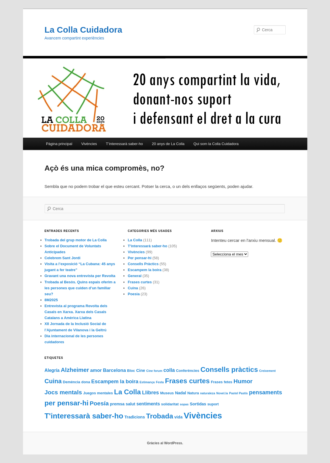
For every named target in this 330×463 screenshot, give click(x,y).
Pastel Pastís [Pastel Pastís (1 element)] (238, 393)
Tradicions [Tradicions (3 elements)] (134, 417)
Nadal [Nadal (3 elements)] (180, 393)
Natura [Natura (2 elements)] (193, 393)
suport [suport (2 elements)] (213, 404)
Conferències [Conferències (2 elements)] (187, 370)
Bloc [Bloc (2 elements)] (131, 370)
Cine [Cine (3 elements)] (140, 370)
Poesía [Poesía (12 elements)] (99, 403)
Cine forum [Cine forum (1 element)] (154, 370)
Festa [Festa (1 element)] (160, 382)
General (134, 276)
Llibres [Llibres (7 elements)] (150, 392)
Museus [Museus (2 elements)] (167, 393)
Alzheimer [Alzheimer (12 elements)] (75, 369)
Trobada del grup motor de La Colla (76, 240)
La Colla (135, 240)
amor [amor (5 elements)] (96, 370)
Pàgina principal (59, 144)
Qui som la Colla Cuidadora (216, 144)
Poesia (134, 294)
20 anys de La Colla (168, 144)
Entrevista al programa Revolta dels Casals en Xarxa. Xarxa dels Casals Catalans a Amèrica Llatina (76, 312)
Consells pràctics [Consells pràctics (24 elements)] (229, 369)
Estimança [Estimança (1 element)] (147, 382)
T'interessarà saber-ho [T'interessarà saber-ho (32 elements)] (84, 416)
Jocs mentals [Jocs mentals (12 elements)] (63, 392)
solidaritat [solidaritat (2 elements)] (170, 404)
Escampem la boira (144, 270)
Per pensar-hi (139, 258)
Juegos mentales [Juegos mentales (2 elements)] (98, 393)
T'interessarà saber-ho (147, 246)
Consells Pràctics (143, 264)
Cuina (133, 288)
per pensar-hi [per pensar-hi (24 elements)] (67, 403)
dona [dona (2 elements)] (85, 382)
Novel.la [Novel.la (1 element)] (222, 393)
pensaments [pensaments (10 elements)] (265, 392)
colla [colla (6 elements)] (169, 370)
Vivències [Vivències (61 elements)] (203, 415)
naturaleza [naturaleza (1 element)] (207, 393)
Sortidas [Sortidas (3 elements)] (198, 404)
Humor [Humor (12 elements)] (242, 381)
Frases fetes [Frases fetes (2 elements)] (221, 382)
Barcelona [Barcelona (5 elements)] (114, 370)
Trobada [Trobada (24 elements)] (159, 416)
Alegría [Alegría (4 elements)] (52, 370)
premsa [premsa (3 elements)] (117, 404)
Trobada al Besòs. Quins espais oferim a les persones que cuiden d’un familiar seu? (80, 288)
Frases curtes (140, 282)
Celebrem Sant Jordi (62, 258)
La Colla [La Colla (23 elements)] (127, 392)
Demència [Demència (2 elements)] (71, 382)
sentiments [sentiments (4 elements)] (148, 403)
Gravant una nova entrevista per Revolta (80, 276)
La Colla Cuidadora (83, 29)
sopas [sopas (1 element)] (184, 404)
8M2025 (51, 300)
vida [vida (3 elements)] (178, 417)
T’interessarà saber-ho (124, 144)
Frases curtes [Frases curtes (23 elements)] (187, 381)
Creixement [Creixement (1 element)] (267, 370)
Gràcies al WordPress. (165, 443)
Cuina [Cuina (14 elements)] (53, 381)
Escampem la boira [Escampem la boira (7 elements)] (114, 381)
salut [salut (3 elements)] (130, 404)
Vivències (89, 144)
